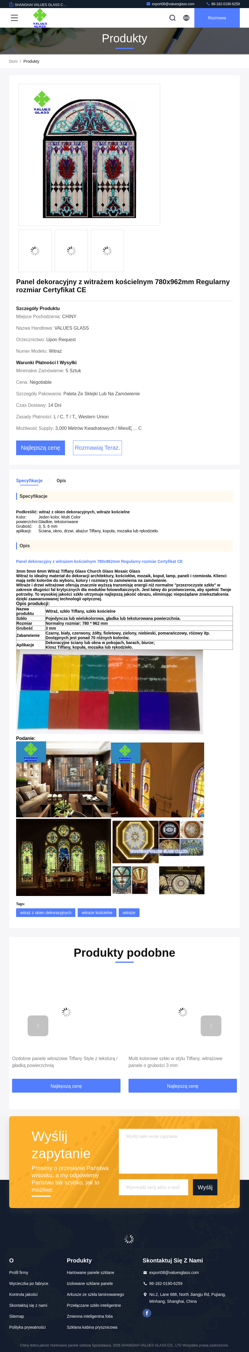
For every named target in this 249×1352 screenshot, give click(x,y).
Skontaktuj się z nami (28, 1305)
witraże (129, 912)
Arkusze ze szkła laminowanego (95, 1294)
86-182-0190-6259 (223, 4)
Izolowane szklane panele (90, 1283)
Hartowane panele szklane (90, 1272)
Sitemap (16, 1316)
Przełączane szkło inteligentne (94, 1305)
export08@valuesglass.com (170, 4)
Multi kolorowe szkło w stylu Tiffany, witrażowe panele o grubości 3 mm (176, 1062)
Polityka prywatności (27, 1327)
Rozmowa (217, 18)
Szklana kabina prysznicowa (92, 1327)
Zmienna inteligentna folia (90, 1316)
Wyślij (205, 1187)
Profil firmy (18, 1272)
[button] (38, 1025)
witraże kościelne (97, 912)
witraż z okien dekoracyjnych (45, 912)
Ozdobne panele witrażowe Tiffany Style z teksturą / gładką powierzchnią (65, 1062)
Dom (13, 61)
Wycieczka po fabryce (28, 1283)
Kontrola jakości (23, 1294)
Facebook (147, 1313)
